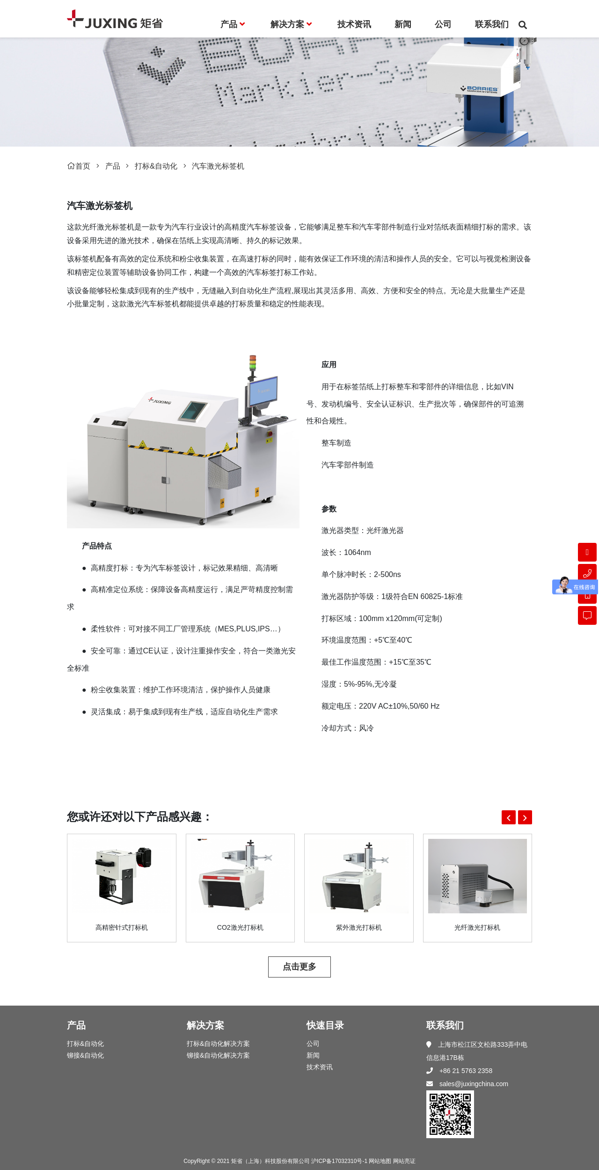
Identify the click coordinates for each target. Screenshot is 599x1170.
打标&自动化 (156, 166)
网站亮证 (404, 1161)
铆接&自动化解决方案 (218, 1055)
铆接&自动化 (85, 1055)
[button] (509, 817)
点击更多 (299, 966)
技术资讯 (320, 1067)
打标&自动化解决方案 (218, 1043)
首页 (78, 166)
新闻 (313, 1055)
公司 (313, 1043)
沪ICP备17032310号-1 (339, 1161)
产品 (112, 166)
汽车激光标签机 (218, 166)
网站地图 (380, 1161)
